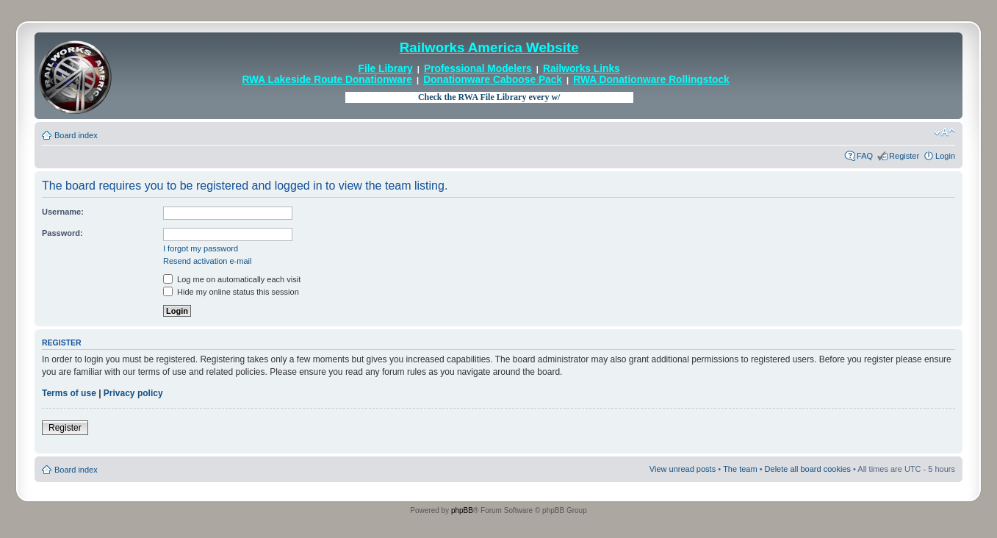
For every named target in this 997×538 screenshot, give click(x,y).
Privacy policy (133, 393)
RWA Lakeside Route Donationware (327, 79)
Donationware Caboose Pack (492, 79)
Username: (63, 211)
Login (945, 155)
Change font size (944, 132)
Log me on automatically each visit (231, 279)
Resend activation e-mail (207, 261)
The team (740, 469)
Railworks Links (581, 68)
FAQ (865, 155)
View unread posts (682, 469)
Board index (76, 135)
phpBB (462, 510)
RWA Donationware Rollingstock (651, 79)
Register (904, 155)
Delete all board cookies (808, 469)
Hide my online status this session (231, 291)
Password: (62, 233)
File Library (386, 68)
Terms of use (69, 393)
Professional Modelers (478, 68)
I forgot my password (200, 248)
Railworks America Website (489, 47)
